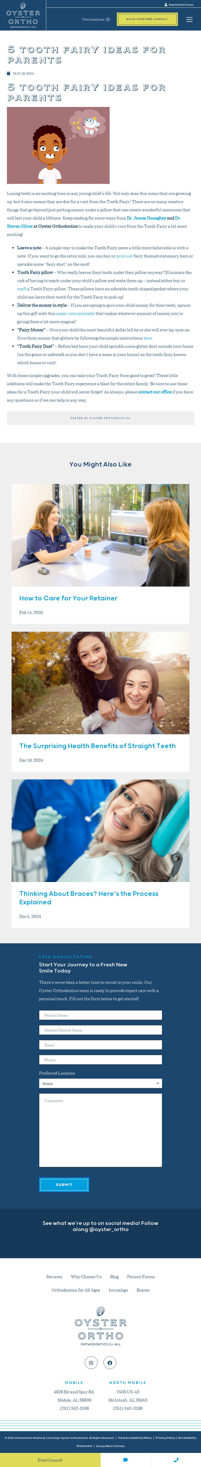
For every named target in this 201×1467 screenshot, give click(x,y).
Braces (143, 1290)
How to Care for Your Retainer (68, 598)
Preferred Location (57, 1073)
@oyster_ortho (109, 1229)
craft (21, 288)
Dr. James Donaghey (146, 218)
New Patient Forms (179, 4)
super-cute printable (75, 313)
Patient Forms (141, 1276)
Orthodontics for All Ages (76, 1290)
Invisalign (118, 1290)
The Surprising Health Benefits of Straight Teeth (97, 746)
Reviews (54, 1276)
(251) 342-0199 (127, 1408)
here (148, 338)
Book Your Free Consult (147, 19)
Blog (114, 1276)
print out (124, 256)
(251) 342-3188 (74, 1408)
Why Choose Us (86, 1276)
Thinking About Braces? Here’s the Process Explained (88, 898)
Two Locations (96, 19)
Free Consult (50, 1460)
